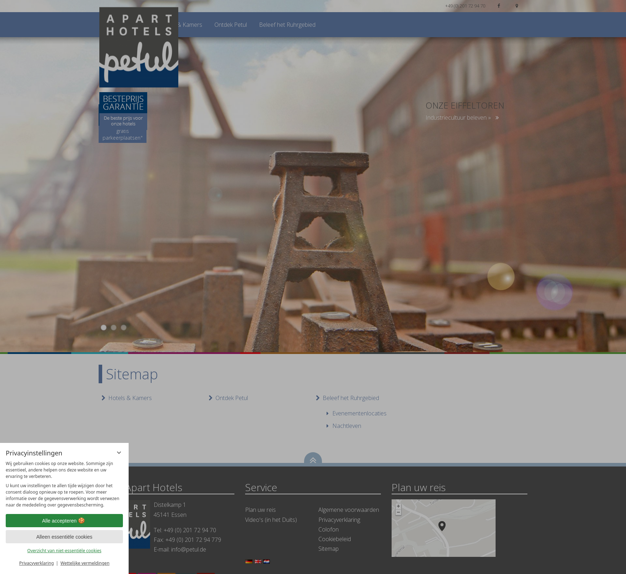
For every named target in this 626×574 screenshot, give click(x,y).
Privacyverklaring (36, 563)
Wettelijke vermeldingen (84, 563)
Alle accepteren (64, 521)
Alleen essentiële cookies (64, 537)
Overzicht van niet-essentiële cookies (64, 551)
